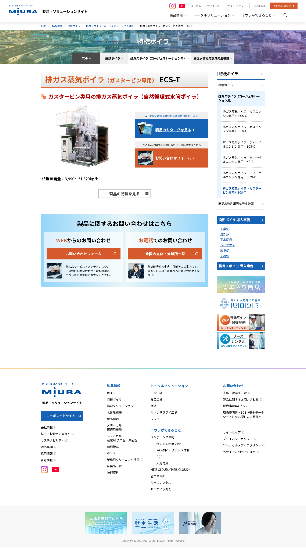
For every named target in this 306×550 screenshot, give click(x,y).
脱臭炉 (224, 253)
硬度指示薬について (236, 408)
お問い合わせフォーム (173, 157)
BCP (159, 459)
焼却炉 (224, 237)
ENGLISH (259, 6)
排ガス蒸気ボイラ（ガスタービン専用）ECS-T (242, 192)
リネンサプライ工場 (164, 415)
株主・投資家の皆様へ (56, 436)
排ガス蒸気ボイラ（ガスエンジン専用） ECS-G (242, 114)
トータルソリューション (169, 388)
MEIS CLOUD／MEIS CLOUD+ (170, 472)
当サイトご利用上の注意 (239, 454)
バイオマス (227, 247)
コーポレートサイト (202, 6)
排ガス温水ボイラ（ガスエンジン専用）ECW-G (242, 129)
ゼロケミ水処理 (161, 491)
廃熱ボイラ (225, 84)
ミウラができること (166, 432)
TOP (43, 25)
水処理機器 (114, 415)
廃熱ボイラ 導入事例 (234, 222)
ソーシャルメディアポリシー (242, 448)
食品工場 (156, 402)
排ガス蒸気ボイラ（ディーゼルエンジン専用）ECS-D (242, 145)
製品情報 (57, 25)
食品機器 (113, 421)
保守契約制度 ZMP (168, 446)
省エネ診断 (158, 479)
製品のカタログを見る (173, 129)
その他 (224, 258)
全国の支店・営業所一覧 (165, 252)
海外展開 (47, 449)
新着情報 (47, 463)
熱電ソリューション (120, 408)
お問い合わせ (282, 6)
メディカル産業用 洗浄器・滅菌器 (122, 440)
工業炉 (224, 231)
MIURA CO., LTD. (152, 543)
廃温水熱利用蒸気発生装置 (236, 206)
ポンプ (111, 456)
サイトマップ (235, 6)
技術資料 (113, 475)
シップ (155, 421)
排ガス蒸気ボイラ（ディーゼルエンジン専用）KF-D (242, 161)
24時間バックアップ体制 (173, 453)
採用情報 (47, 456)
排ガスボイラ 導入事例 (236, 268)
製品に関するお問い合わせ (241, 402)
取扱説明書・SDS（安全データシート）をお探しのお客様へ (243, 417)
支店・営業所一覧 (235, 395)
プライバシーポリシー (238, 441)
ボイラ (111, 395)
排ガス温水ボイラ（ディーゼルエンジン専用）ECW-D (242, 176)
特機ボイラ (74, 25)
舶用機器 (113, 449)
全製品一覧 (114, 469)
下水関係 (226, 242)
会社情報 (47, 430)
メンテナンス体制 (162, 440)
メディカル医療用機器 (114, 430)
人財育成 (162, 466)
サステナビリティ (52, 443)
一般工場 (156, 395)
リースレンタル (161, 485)
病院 (153, 408)
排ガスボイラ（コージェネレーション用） (110, 25)
